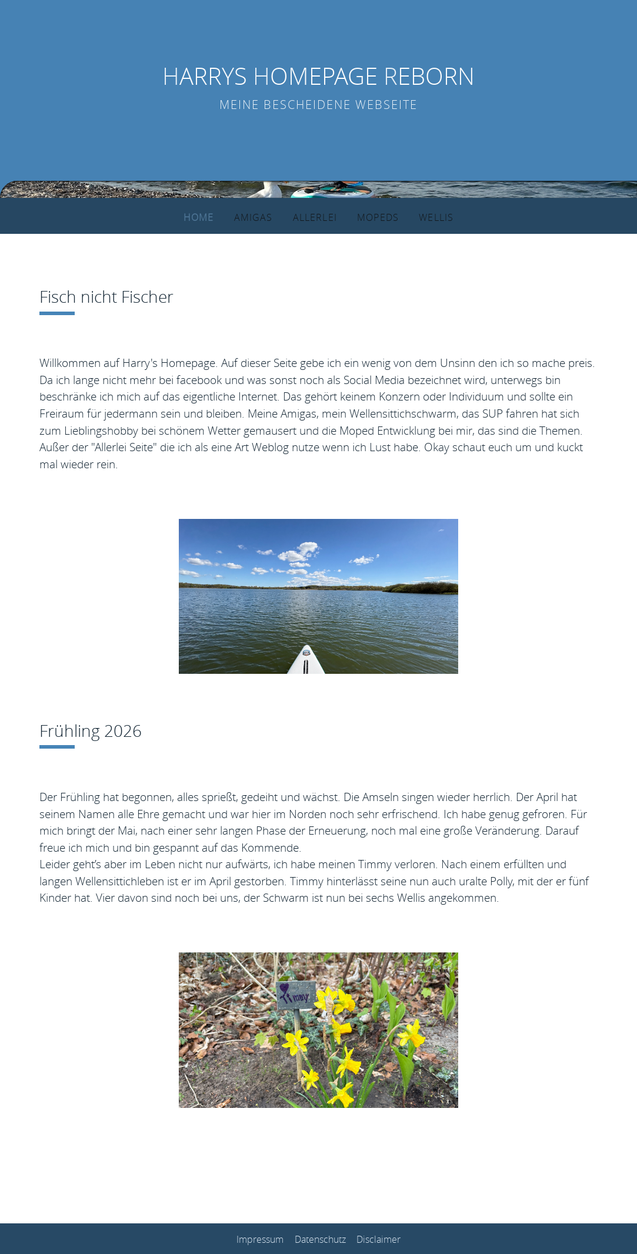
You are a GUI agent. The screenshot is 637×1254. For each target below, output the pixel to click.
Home (203, 217)
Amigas (253, 217)
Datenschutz (320, 1239)
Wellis (431, 217)
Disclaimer (378, 1239)
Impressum (260, 1239)
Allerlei (313, 217)
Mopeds (374, 217)
